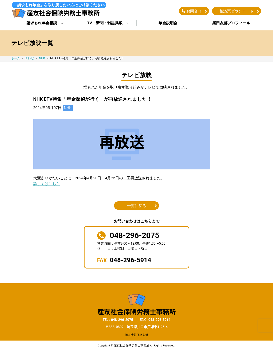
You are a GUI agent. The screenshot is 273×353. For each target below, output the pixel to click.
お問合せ (194, 11)
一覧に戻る (136, 206)
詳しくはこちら (46, 184)
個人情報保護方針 (136, 335)
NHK (68, 108)
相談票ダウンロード (236, 11)
